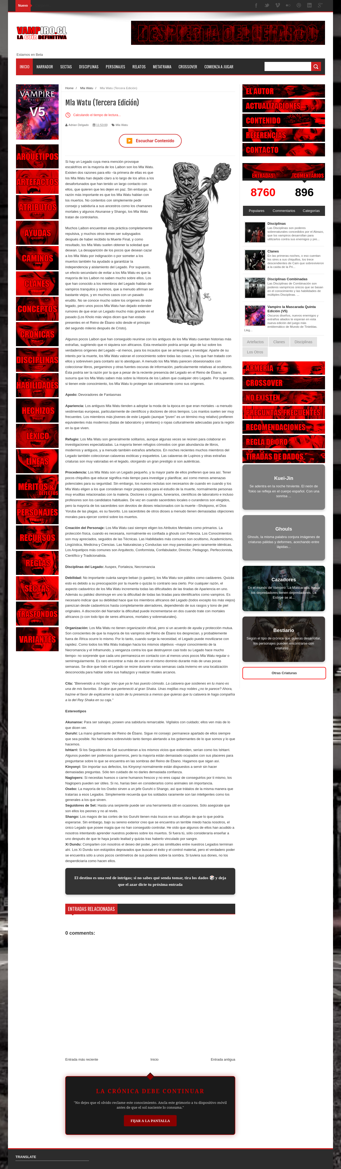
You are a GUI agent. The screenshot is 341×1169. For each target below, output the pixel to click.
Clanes (273, 251)
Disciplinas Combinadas (287, 279)
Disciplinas (89, 66)
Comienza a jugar (218, 66)
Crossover (187, 66)
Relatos (139, 66)
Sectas (66, 66)
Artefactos (255, 342)
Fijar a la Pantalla (150, 1120)
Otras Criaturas (284, 673)
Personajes (115, 66)
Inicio (24, 66)
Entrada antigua (223, 1059)
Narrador (44, 66)
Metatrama (162, 66)
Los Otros (255, 352)
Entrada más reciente (81, 1059)
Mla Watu (122, 125)
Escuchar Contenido (150, 141)
